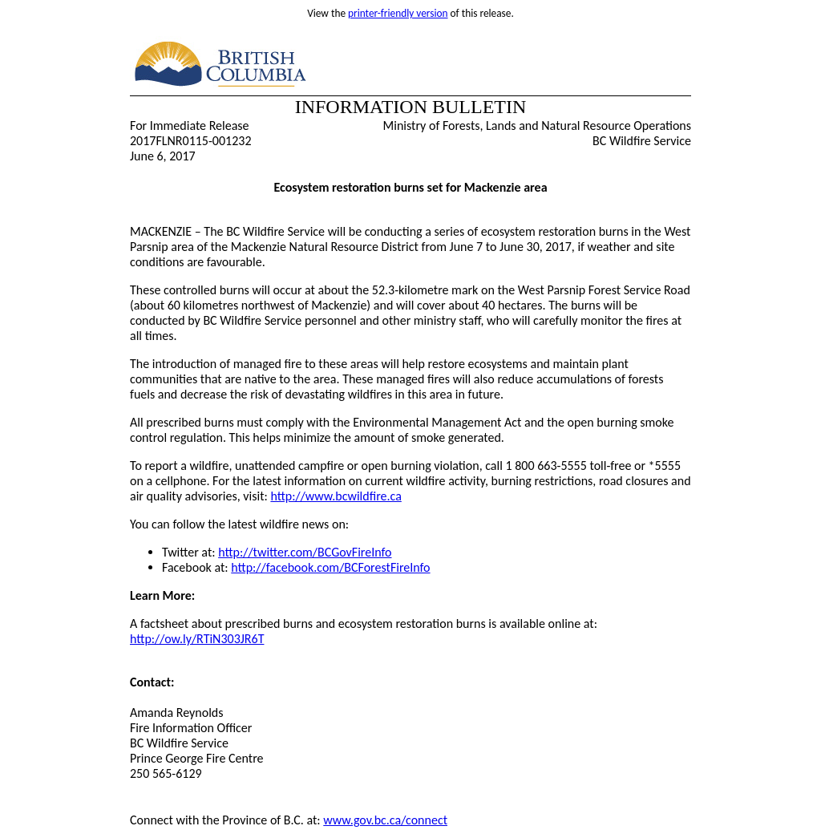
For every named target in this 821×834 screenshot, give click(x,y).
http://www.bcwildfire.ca (335, 496)
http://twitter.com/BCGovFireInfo (304, 552)
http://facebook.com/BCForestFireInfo (330, 567)
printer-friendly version (398, 13)
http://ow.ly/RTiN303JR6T (197, 638)
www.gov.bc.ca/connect (385, 820)
